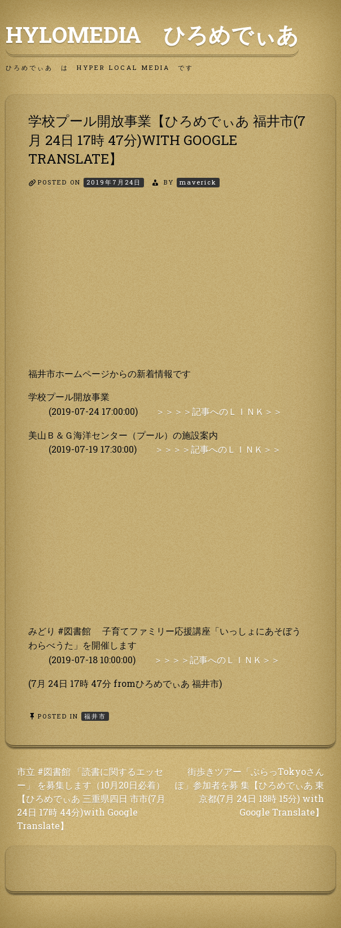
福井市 (95, 716)
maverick (198, 182)
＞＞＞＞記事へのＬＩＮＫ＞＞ (219, 411)
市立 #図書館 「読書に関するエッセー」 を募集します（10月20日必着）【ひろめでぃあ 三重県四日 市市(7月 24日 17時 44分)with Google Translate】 (91, 798)
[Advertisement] (170, 287)
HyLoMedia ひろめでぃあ (152, 34)
